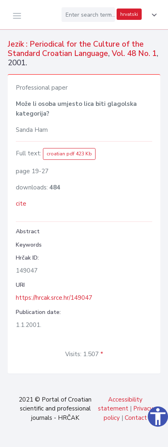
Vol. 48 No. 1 (134, 53)
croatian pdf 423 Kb (69, 153)
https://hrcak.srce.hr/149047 (54, 298)
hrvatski (129, 14)
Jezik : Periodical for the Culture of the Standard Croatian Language (76, 49)
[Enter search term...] (88, 14)
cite (21, 204)
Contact (136, 418)
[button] (152, 15)
